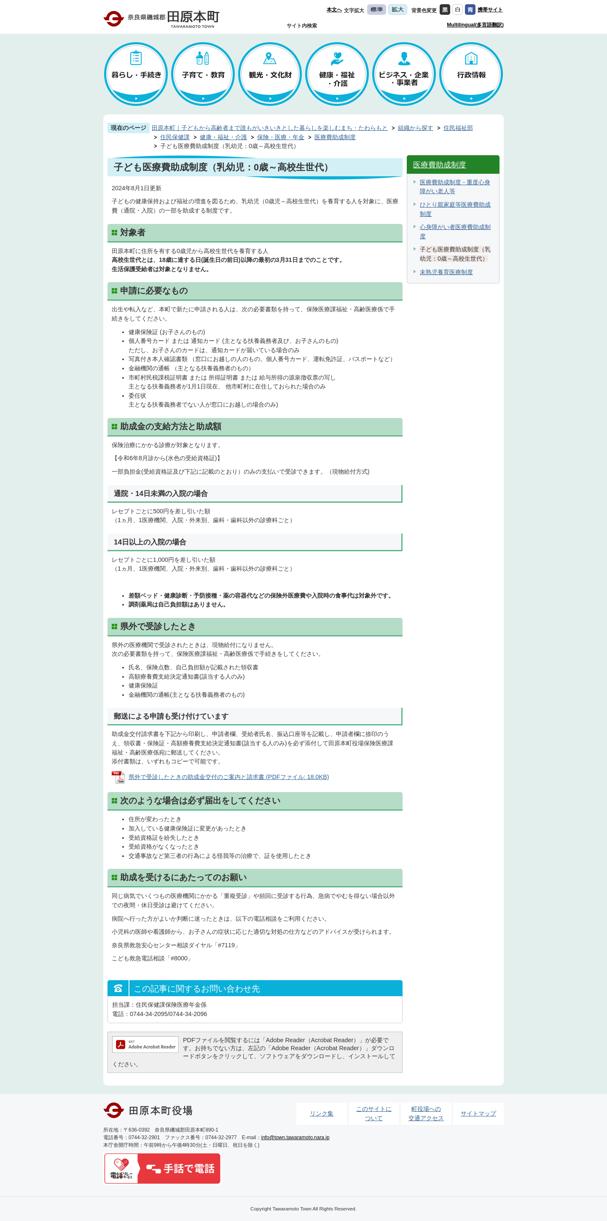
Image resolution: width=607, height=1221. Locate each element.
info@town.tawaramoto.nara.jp (295, 1137)
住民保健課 (175, 137)
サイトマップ (478, 1113)
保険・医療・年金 (280, 137)
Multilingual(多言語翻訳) (475, 25)
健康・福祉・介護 (223, 137)
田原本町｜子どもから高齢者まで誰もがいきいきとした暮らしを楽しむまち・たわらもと (270, 127)
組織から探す (415, 127)
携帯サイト (490, 10)
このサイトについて (374, 1113)
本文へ (334, 10)
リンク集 (321, 1113)
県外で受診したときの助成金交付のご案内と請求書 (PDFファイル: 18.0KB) (229, 777)
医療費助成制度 (335, 137)
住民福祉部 (458, 127)
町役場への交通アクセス (426, 1113)
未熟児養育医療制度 (446, 272)
